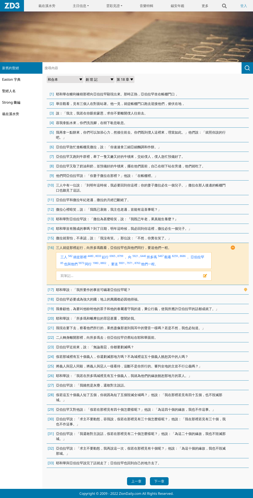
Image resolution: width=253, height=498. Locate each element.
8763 (137, 263)
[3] (52, 113)
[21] (51, 328)
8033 (98, 256)
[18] (51, 299)
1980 (95, 263)
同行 (88, 264)
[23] (51, 347)
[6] (52, 147)
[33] (51, 463)
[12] (51, 209)
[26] (51, 375)
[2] (52, 103)
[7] (52, 156)
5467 (161, 256)
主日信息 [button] (79, 5)
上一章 (136, 481)
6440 (143, 256)
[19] (51, 308)
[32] (51, 448)
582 (70, 256)
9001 (122, 263)
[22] (51, 337)
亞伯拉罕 (197, 257)
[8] (52, 166)
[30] (51, 419)
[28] (51, 394)
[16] (51, 247)
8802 (103, 263)
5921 (135, 256)
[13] (51, 219)
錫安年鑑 (177, 5)
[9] (52, 175)
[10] (51, 185)
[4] (52, 122)
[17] (51, 289)
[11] (51, 200)
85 (61, 263)
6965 (112, 256)
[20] (51, 318)
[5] (52, 132)
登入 (243, 5)
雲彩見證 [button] (113, 5)
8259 (175, 256)
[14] (51, 228)
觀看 (167, 257)
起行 (105, 257)
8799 (120, 256)
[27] (51, 385)
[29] (51, 409)
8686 (183, 256)
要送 (114, 264)
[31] (51, 433)
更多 (205, 5)
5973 (81, 263)
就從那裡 (80, 257)
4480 (90, 256)
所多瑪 (152, 257)
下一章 (159, 481)
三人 (63, 257)
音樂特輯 (146, 5)
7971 (129, 263)
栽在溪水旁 (46, 5)
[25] (51, 366)
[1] (52, 94)
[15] (51, 238)
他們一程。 (149, 264)
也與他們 (71, 264)
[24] (51, 356)
